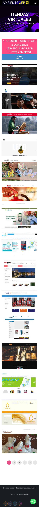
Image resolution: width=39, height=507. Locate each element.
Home (7, 24)
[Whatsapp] (33, 501)
